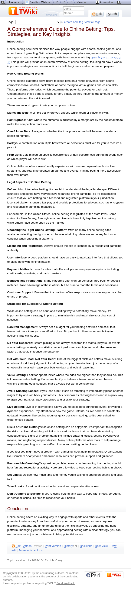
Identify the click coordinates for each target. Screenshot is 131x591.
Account (105, 2)
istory (68, 546)
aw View (101, 546)
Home (14, 2)
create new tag (73, 22)
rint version (53, 546)
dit (16, 546)
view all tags (92, 22)
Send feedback (65, 583)
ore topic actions (31, 550)
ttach (27, 546)
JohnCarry (56, 560)
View (81, 2)
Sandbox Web (38, 2)
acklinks (86, 546)
